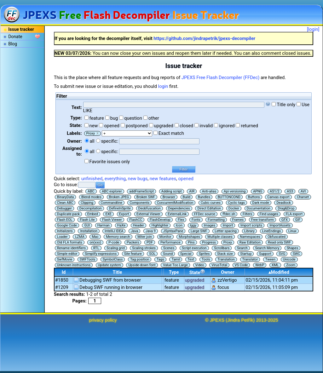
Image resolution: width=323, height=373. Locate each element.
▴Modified (278, 272)
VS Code (241, 265)
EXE (108, 214)
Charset (303, 197)
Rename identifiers (71, 248)
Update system (109, 265)
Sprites (204, 254)
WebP (259, 265)
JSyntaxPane (173, 231)
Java (134, 231)
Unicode (289, 259)
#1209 (61, 287)
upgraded (164, 126)
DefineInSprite (120, 208)
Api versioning (234, 191)
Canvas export (278, 197)
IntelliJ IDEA (114, 231)
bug (114, 118)
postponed (137, 126)
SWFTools (87, 259)
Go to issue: (66, 184)
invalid (206, 126)
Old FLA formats (69, 242)
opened (111, 126)
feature (96, 118)
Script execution (194, 248)
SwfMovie (64, 259)
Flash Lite (87, 220)
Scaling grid (115, 248)
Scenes (169, 248)
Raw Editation (250, 242)
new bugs (138, 178)
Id (64, 272)
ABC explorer (112, 191)
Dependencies (179, 208)
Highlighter (160, 225)
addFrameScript (141, 191)
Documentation (258, 208)
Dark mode (260, 203)
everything (115, 178)
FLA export (294, 214)
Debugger (64, 208)
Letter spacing (226, 231)
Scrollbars (221, 248)
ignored (226, 126)
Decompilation (90, 208)
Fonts (196, 220)
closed (186, 126)
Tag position (139, 259)
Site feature (133, 254)
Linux (292, 231)
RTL (96, 248)
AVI (303, 191)
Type (174, 272)
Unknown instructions (73, 265)
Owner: (74, 141)
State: (76, 125)
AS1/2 (275, 191)
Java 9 (151, 231)
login (163, 86)
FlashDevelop (160, 220)
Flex (181, 220)
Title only (286, 104)
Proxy (227, 242)
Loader (62, 237)
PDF (150, 242)
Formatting (216, 220)
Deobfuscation (149, 208)
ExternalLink (177, 214)
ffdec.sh (228, 214)
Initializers (65, 231)
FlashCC (135, 220)
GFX (284, 220)
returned (249, 126)
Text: (77, 107)
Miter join (144, 237)
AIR (191, 191)
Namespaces (250, 237)
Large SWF (199, 231)
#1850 (61, 280)
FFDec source (204, 214)
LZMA (79, 237)
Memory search (118, 237)
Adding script (171, 191)
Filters (247, 214)
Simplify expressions (101, 254)
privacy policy (103, 320)
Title (117, 272)
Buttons (254, 197)
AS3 (290, 191)
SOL (152, 254)
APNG (257, 191)
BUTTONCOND (229, 197)
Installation (88, 231)
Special (186, 254)
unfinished (92, 178)
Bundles (204, 197)
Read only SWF (279, 242)
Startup (245, 254)
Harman (103, 225)
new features (163, 178)
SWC (296, 254)
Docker (233, 208)
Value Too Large (175, 265)
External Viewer (148, 214)
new (93, 126)
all (92, 141)
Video (199, 265)
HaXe (121, 225)
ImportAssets (279, 225)
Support (265, 254)
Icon (179, 225)
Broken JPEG (119, 197)
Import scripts (251, 225)
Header (138, 225)
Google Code (67, 225)
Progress (209, 242)
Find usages (269, 214)
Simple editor (67, 254)
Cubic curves (211, 203)
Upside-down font (141, 265)
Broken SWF (145, 197)
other (153, 118)
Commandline (111, 203)
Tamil (175, 259)
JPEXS (217, 320)
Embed (92, 214)
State (197, 272)
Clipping (87, 203)
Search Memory (267, 248)
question (133, 118)
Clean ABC (65, 203)
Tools (206, 259)
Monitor (165, 237)
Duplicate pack (68, 214)
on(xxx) (95, 242)
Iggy (193, 225)
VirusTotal (219, 265)
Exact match (171, 133)
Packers (133, 242)
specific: (109, 141)
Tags (160, 259)
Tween (270, 259)
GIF (298, 220)
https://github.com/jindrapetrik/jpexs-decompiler (204, 38)
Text (190, 259)
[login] (313, 29)
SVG (282, 254)
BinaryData (65, 197)
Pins (191, 242)
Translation (226, 259)
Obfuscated (277, 237)
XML (275, 265)
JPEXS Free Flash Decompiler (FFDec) (220, 77)
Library (249, 231)
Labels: (74, 133)
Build (186, 197)
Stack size (225, 254)
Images (209, 225)
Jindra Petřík (240, 320)
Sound (168, 254)
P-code (113, 242)
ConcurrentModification (175, 203)
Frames (238, 220)
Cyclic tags (236, 203)
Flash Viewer (112, 220)
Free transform (262, 220)
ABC (91, 191)
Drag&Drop (286, 208)
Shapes (292, 248)
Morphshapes (189, 237)
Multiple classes (219, 237)
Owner (227, 272)
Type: (76, 118)
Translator (250, 259)
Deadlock (283, 203)
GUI (87, 225)
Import (228, 225)
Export (124, 214)
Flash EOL (64, 220)
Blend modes (91, 197)
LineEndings (271, 231)
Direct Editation (209, 208)
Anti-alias (209, 191)
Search (242, 248)
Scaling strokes (144, 248)
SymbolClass (113, 259)
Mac (95, 237)
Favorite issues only (109, 161)
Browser (169, 197)
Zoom (290, 265)
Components (139, 203)
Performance (170, 242)
